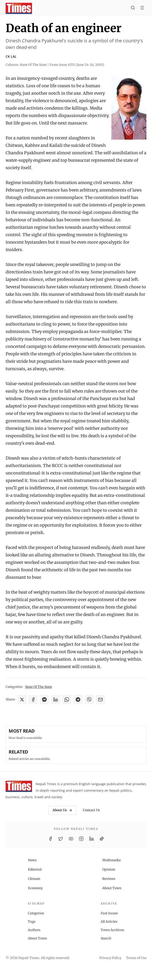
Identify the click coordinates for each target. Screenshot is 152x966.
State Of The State (38, 687)
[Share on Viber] (89, 699)
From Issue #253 (76, 65)
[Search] (133, 8)
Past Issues (109, 913)
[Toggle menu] (142, 8)
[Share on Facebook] (33, 699)
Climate (34, 879)
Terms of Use (136, 958)
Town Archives (112, 930)
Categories (36, 913)
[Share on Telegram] (78, 699)
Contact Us (91, 810)
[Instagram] (81, 839)
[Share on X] (22, 699)
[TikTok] (102, 839)
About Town (111, 888)
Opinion (108, 869)
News (32, 860)
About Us (62, 810)
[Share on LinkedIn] (55, 699)
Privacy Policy (110, 958)
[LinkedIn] (91, 839)
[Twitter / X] (61, 839)
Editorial (35, 869)
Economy (35, 888)
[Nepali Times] (19, 787)
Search (106, 938)
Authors (34, 930)
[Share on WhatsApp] (66, 699)
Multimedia (111, 860)
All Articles (109, 921)
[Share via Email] (100, 699)
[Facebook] (50, 839)
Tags (31, 921)
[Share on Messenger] (44, 699)
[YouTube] (71, 839)
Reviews (108, 879)
